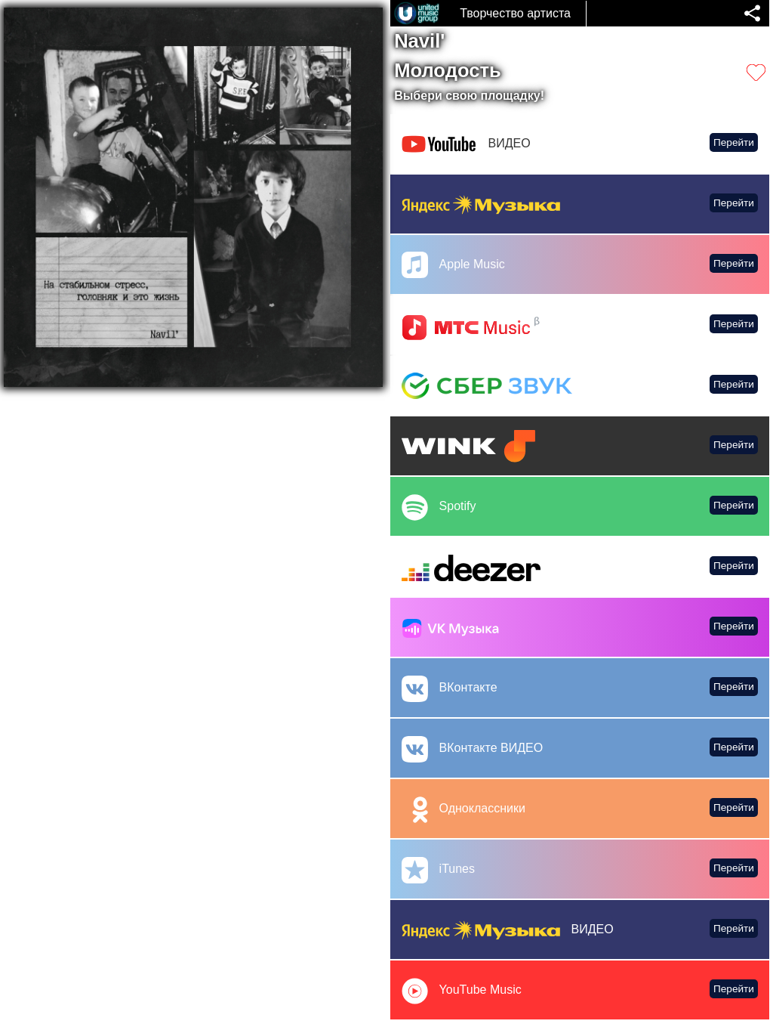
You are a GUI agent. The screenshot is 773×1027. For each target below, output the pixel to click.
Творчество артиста (515, 13)
